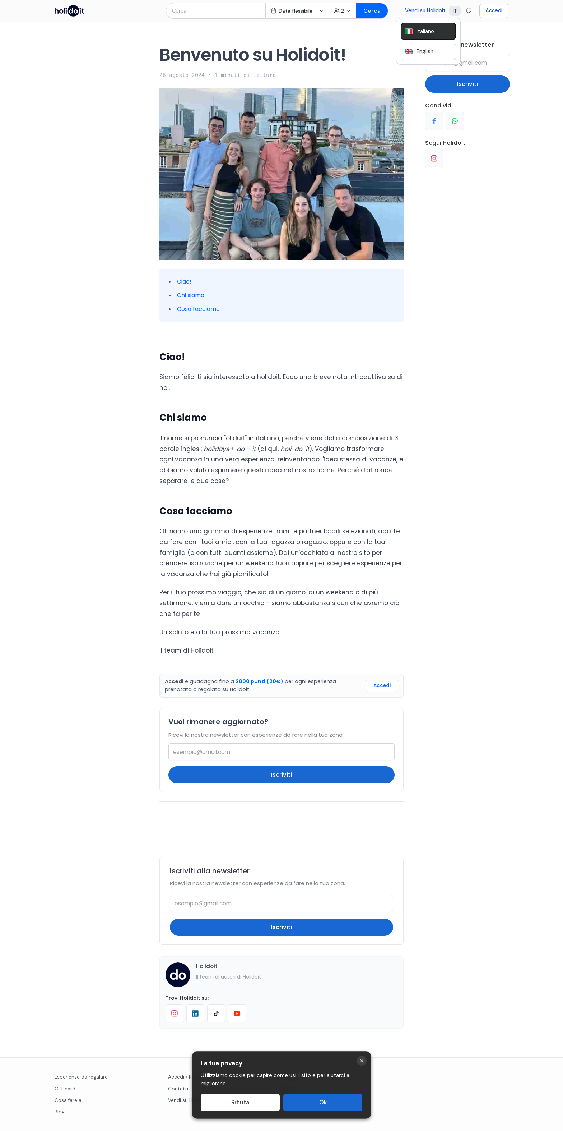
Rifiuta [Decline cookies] (240, 1102)
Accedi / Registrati (189, 1077)
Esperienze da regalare (81, 1077)
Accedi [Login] (382, 685)
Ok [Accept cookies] (323, 1102)
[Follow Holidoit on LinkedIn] (195, 1013)
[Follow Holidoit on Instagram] (174, 1013)
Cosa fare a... (70, 1100)
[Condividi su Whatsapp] (455, 121)
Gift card (65, 1089)
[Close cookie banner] (362, 1061)
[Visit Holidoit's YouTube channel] (237, 1013)
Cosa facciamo (198, 309)
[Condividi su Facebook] (434, 121)
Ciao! (184, 281)
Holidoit (207, 966)
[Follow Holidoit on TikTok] (216, 1013)
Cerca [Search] (372, 10)
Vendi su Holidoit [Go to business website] (425, 10)
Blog (60, 1112)
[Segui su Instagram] (434, 158)
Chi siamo (190, 295)
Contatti (178, 1089)
